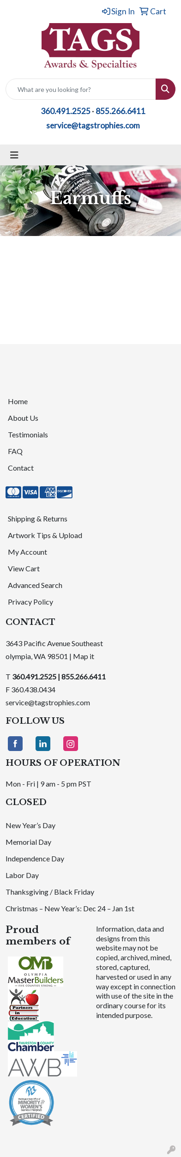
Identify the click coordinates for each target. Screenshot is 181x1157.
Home (18, 401)
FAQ (15, 451)
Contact (21, 467)
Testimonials (28, 434)
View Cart (24, 568)
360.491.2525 (65, 111)
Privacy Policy (30, 601)
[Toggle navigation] (14, 155)
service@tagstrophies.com (93, 125)
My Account (27, 551)
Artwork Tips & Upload (45, 535)
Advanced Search (35, 585)
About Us (23, 417)
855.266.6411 (120, 111)
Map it (83, 656)
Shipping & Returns (37, 518)
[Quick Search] (81, 89)
